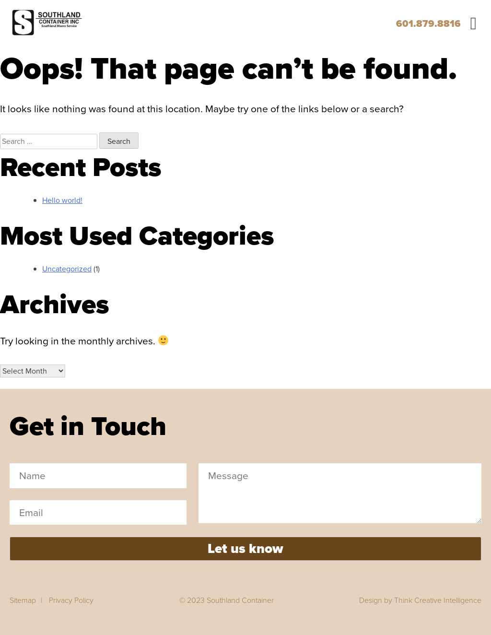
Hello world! (62, 200)
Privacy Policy (71, 600)
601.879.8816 (428, 23)
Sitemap (23, 600)
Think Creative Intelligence (437, 600)
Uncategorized (67, 268)
